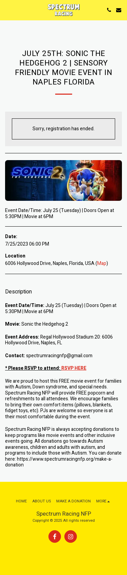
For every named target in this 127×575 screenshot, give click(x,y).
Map (101, 263)
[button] (7, 9)
